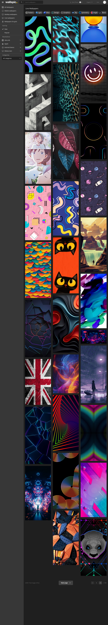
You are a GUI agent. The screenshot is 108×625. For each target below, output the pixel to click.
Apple (5, 44)
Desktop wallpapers (9, 14)
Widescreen (7, 51)
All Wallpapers (8, 7)
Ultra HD (6, 40)
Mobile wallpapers (9, 11)
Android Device (8, 47)
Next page (66, 583)
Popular (7, 33)
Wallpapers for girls (9, 21)
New (6, 29)
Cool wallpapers (8, 18)
